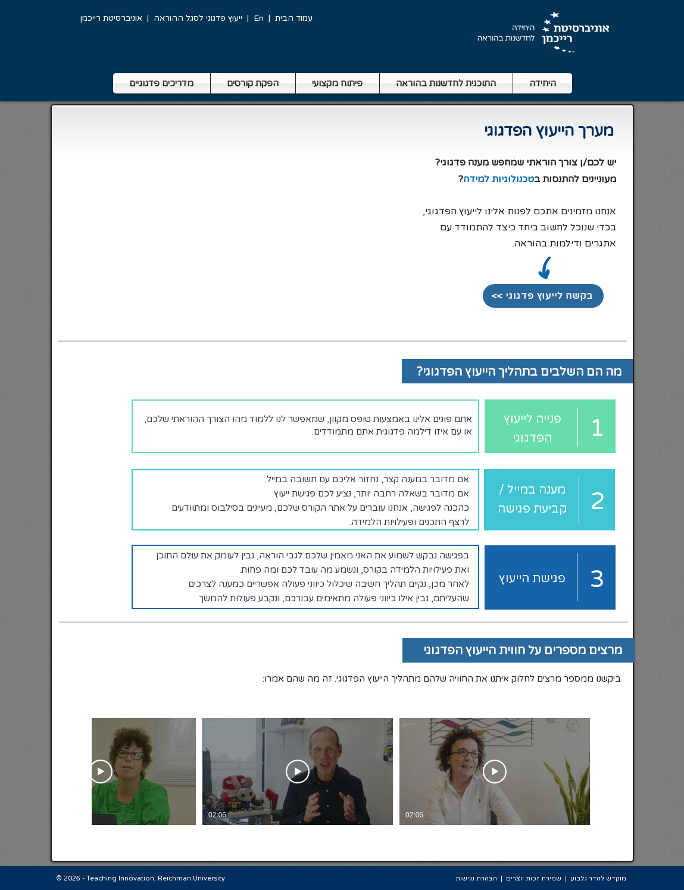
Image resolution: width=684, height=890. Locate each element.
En (259, 18)
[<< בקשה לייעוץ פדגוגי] (543, 296)
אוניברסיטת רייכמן (111, 18)
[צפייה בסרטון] (495, 771)
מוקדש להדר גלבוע (598, 878)
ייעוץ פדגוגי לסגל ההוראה (198, 18)
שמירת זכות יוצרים (533, 878)
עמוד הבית (294, 18)
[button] (161, 83)
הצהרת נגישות (476, 878)
